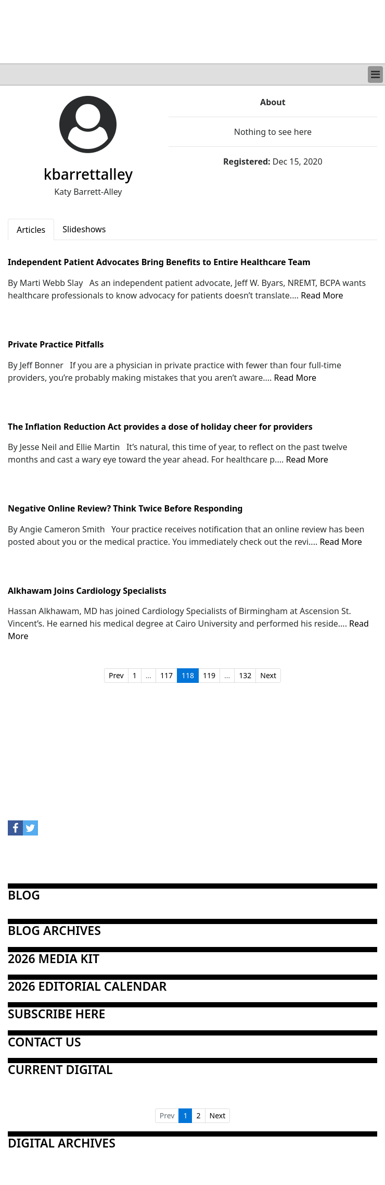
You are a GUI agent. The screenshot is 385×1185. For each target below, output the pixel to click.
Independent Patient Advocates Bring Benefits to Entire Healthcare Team (159, 262)
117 (166, 675)
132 (245, 675)
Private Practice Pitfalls (56, 345)
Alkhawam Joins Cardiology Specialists (87, 591)
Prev (116, 675)
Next (268, 675)
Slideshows (84, 229)
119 (209, 675)
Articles (31, 229)
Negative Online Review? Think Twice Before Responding (125, 509)
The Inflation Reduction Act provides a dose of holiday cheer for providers (160, 427)
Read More (322, 295)
